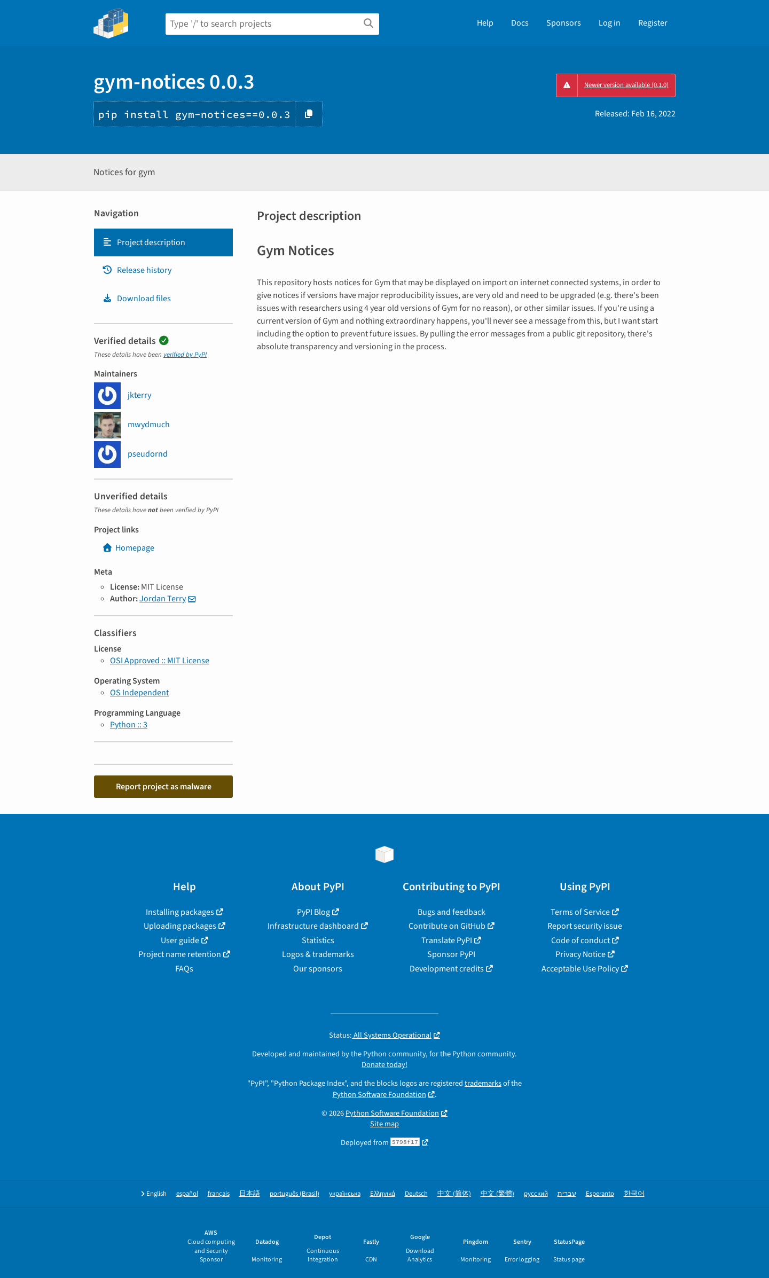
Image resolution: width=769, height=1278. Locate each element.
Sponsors (563, 23)
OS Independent (139, 693)
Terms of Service (580, 912)
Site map (384, 1124)
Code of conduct (580, 940)
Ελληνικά (382, 1193)
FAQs (184, 969)
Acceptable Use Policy (580, 969)
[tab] (163, 242)
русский (536, 1193)
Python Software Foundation (379, 1094)
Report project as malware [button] (163, 787)
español (187, 1193)
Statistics (318, 940)
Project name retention (179, 954)
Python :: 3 (128, 725)
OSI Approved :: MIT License (159, 661)
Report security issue (584, 926)
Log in (610, 23)
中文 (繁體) (497, 1193)
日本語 (249, 1193)
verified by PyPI (185, 354)
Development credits (447, 969)
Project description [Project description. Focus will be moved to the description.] (143, 242)
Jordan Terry (162, 599)
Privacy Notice (580, 954)
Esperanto (600, 1193)
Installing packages (180, 912)
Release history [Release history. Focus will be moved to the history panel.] (136, 270)
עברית (567, 1193)
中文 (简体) (454, 1193)
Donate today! (384, 1064)
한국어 (634, 1193)
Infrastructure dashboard (313, 926)
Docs (520, 23)
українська (344, 1193)
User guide (180, 940)
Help (485, 23)
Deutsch (416, 1193)
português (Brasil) (294, 1193)
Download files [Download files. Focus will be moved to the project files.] (136, 298)
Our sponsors (317, 969)
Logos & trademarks (318, 954)
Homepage (128, 548)
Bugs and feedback (451, 912)
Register (653, 23)
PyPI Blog (313, 912)
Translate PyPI (446, 940)
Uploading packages (180, 926)
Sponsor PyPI (451, 954)
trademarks (483, 1083)
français (219, 1193)
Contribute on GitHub (447, 926)
